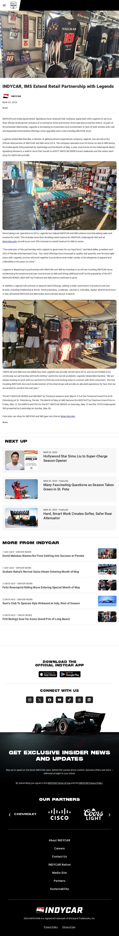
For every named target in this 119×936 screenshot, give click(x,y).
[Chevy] (25, 814)
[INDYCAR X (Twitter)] (39, 699)
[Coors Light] (93, 814)
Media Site (59, 872)
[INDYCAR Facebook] (49, 699)
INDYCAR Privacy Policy (91, 783)
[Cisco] (59, 814)
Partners (59, 881)
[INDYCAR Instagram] (29, 699)
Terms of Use (68, 927)
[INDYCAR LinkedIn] (89, 699)
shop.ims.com (9, 241)
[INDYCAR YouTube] (59, 699)
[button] (9, 815)
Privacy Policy (51, 927)
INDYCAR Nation (59, 864)
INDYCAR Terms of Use (59, 783)
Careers (59, 848)
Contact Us (59, 856)
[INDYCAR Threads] (79, 699)
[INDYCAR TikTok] (69, 699)
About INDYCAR (59, 840)
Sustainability (59, 889)
